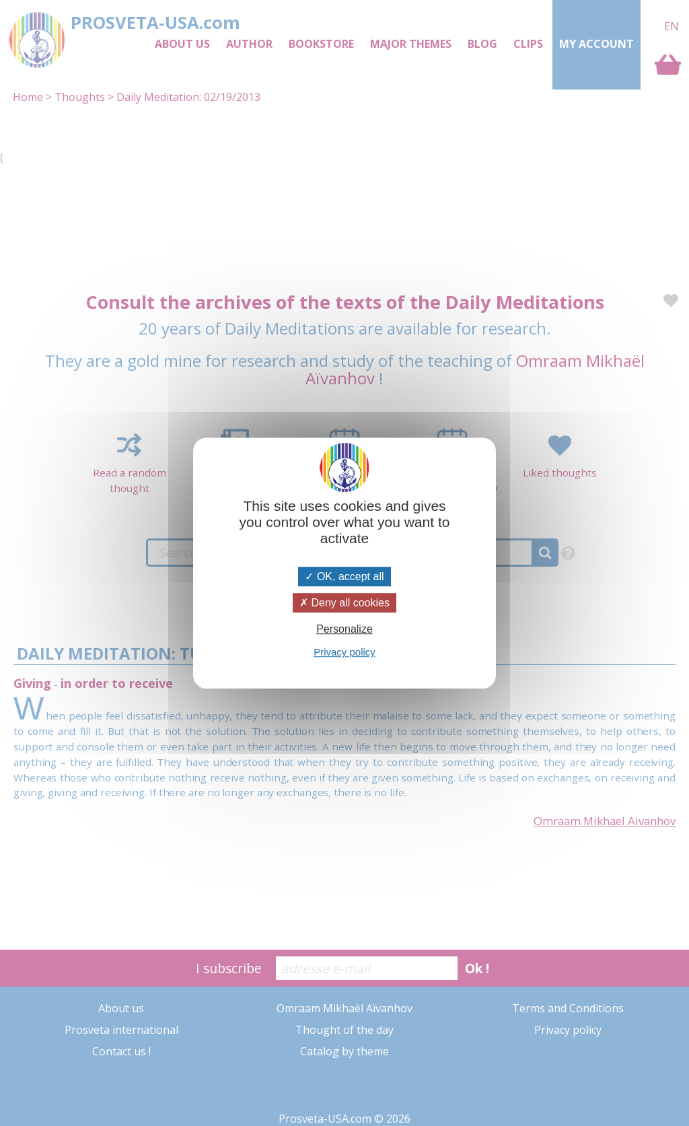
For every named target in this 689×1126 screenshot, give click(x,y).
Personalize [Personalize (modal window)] (344, 629)
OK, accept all (344, 576)
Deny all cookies (344, 602)
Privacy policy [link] (344, 652)
